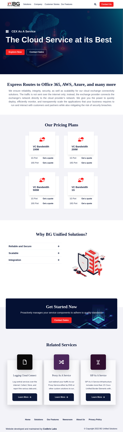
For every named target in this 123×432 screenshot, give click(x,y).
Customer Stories (52, 4)
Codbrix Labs (49, 429)
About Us (80, 420)
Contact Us (106, 4)
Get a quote (48, 165)
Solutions (38, 420)
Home (27, 420)
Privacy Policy (95, 420)
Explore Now (15, 52)
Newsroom (68, 420)
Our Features (66, 4)
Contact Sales (37, 52)
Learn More (24, 400)
